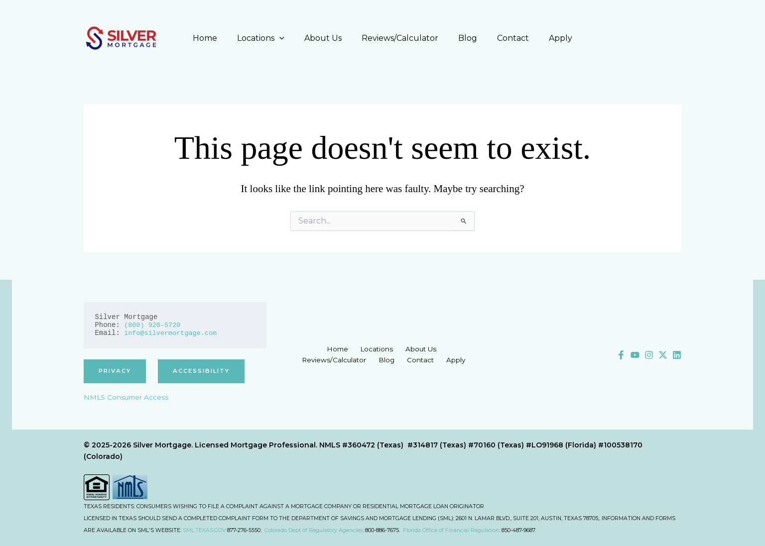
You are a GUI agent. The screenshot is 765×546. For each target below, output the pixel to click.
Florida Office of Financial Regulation (451, 530)
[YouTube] (635, 354)
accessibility (206, 371)
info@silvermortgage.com (172, 333)
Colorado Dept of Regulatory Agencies (313, 530)
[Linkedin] (676, 354)
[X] (662, 354)
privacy (116, 371)
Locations (268, 38)
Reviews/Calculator (400, 38)
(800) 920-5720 (153, 325)
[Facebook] (621, 354)
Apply (548, 38)
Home (217, 38)
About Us (327, 38)
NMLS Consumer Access (127, 397)
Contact (505, 38)
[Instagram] (648, 354)
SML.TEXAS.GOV (204, 530)
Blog (463, 38)
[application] (287, 38)
